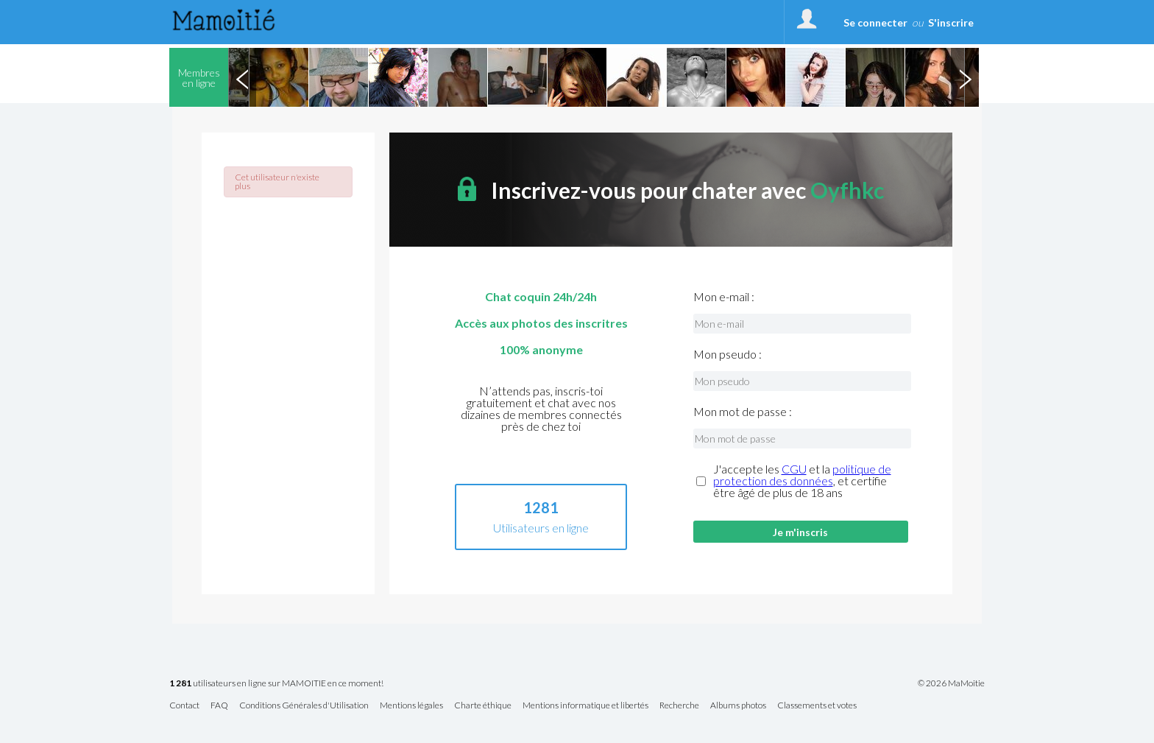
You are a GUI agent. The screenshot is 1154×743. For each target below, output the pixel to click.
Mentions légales (411, 706)
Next (965, 77)
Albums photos (738, 706)
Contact (184, 706)
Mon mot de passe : (742, 412)
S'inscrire (951, 22)
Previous (242, 77)
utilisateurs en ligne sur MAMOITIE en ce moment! (276, 684)
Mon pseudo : (727, 354)
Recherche (679, 706)
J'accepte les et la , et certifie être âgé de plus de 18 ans (802, 481)
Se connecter (875, 22)
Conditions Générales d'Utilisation (304, 706)
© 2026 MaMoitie (951, 683)
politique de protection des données (802, 474)
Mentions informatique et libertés (585, 706)
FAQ (219, 706)
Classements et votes (817, 706)
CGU (794, 469)
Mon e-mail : (723, 297)
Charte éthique (482, 706)
